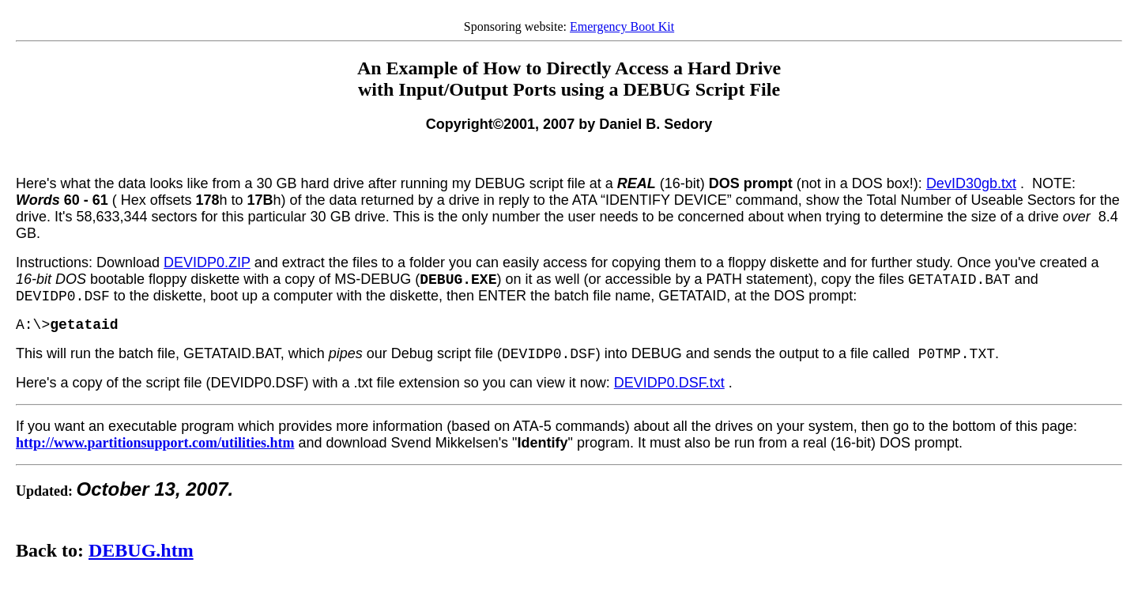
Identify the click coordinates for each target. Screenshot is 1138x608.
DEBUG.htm (141, 550)
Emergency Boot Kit (622, 26)
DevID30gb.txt (971, 183)
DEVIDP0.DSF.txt (669, 383)
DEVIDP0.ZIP (207, 262)
